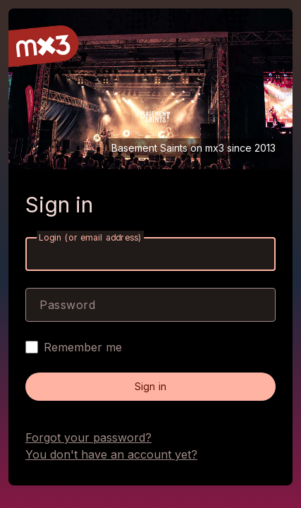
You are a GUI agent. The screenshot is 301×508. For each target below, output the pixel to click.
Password (67, 305)
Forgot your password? (88, 437)
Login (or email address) (90, 237)
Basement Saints (149, 148)
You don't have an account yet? (111, 454)
